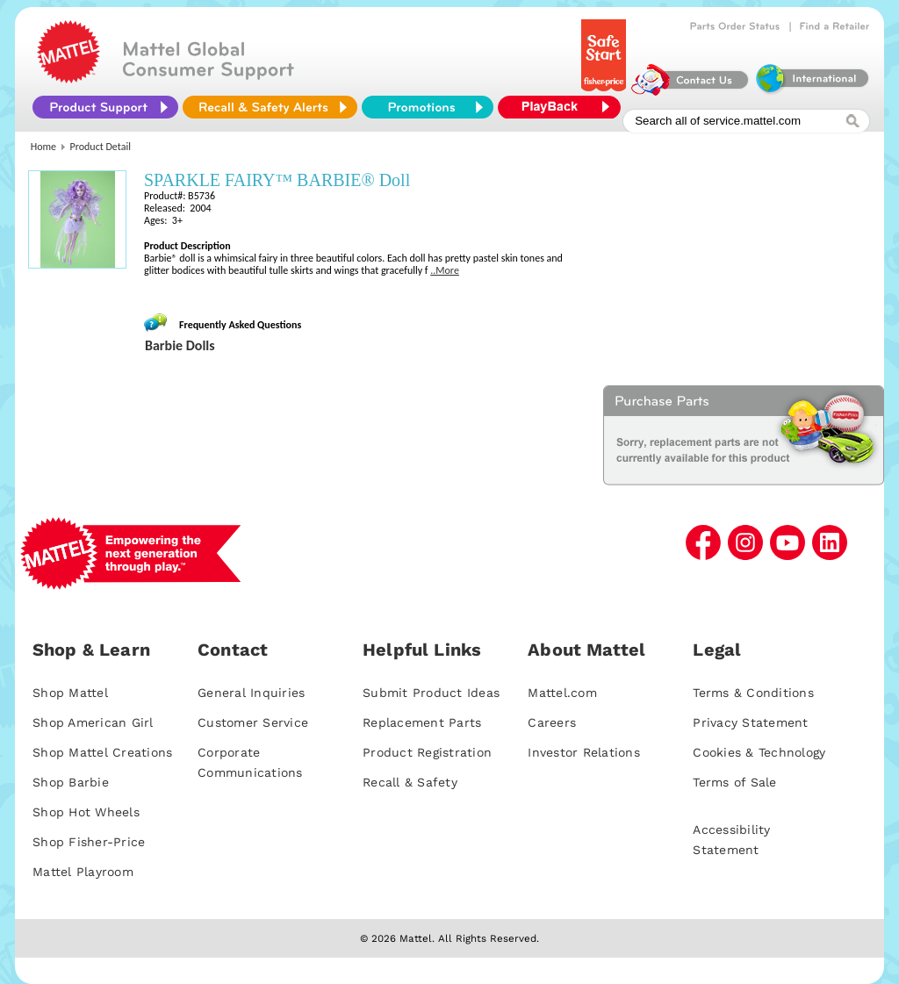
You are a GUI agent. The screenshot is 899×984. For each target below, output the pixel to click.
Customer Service (253, 722)
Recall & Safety (410, 782)
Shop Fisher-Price (88, 842)
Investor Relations (584, 752)
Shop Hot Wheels (86, 812)
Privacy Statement (750, 722)
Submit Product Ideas (431, 693)
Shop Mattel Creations (102, 752)
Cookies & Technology (759, 752)
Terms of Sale (734, 782)
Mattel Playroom (82, 872)
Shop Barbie (70, 782)
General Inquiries (251, 693)
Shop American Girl (93, 722)
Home (43, 146)
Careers (552, 722)
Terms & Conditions (753, 693)
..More (444, 270)
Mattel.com (562, 693)
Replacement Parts (422, 722)
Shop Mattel (70, 693)
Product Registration (427, 752)
